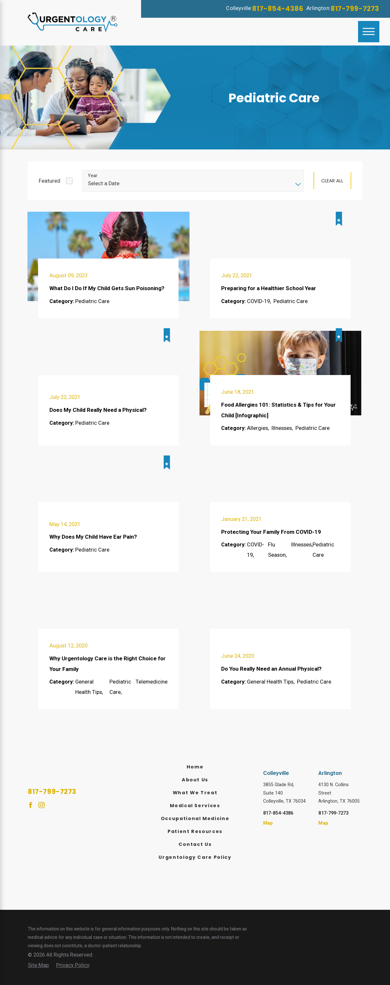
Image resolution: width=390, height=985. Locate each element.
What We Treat (195, 792)
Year (93, 175)
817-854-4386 (277, 8)
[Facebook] (30, 805)
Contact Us (195, 844)
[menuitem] (195, 767)
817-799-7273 (355, 8)
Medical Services (195, 805)
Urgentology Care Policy (195, 857)
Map (268, 823)
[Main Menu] (368, 31)
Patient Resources (195, 831)
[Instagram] (41, 805)
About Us (195, 780)
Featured (49, 181)
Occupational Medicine (195, 818)
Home (195, 767)
